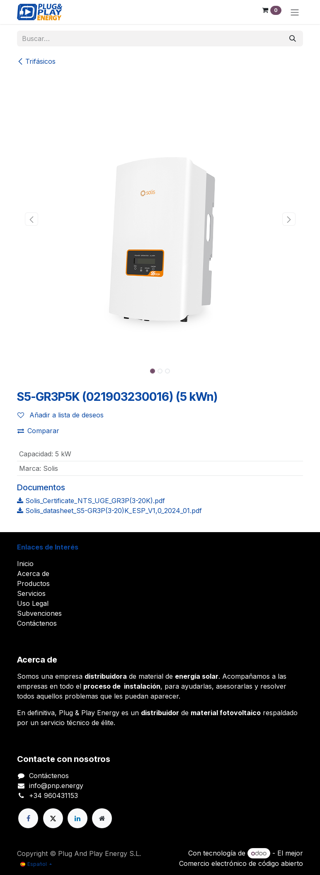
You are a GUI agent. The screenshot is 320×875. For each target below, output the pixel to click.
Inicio (25, 563)
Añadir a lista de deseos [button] (60, 415)
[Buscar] (292, 38)
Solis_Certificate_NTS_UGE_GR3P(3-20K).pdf (91, 501)
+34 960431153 (53, 795)
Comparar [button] (38, 431)
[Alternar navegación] (294, 12)
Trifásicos (36, 61)
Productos (33, 583)
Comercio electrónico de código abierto (241, 863)
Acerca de (33, 573)
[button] (31, 219)
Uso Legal (32, 603)
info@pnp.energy (56, 785)
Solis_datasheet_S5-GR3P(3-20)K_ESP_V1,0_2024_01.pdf (109, 510)
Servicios (31, 593)
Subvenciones (39, 613)
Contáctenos (37, 623)
